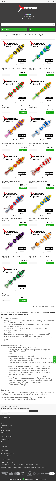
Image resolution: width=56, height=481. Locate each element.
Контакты (3, 432)
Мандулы (5, 35)
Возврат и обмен (5, 430)
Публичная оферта (6, 425)
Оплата (3, 423)
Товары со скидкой (6, 441)
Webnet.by (44, 479)
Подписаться (33, 411)
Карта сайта (4, 446)
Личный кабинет (5, 439)
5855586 (28, 16)
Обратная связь (5, 444)
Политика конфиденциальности (10, 427)
